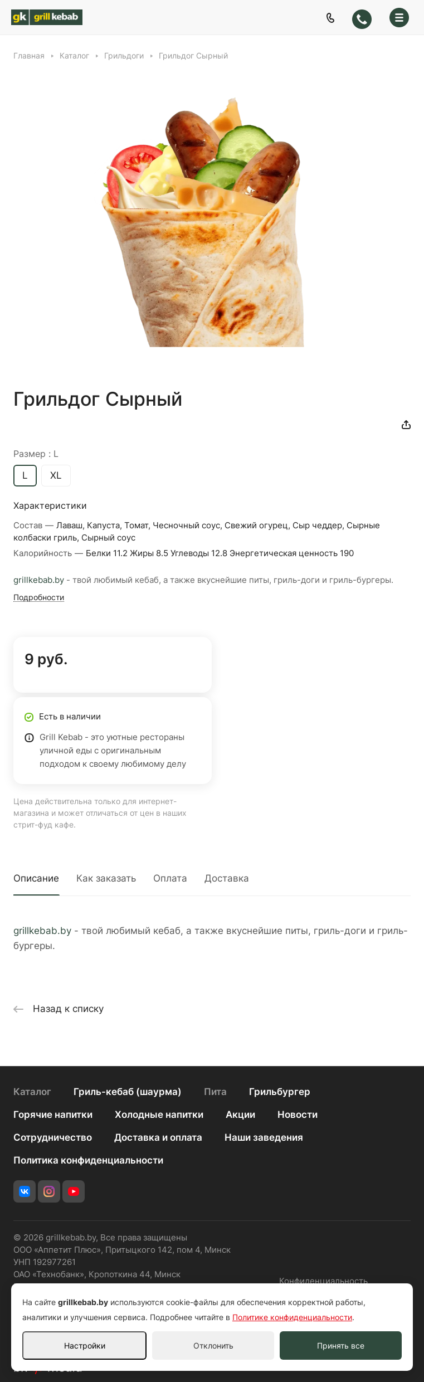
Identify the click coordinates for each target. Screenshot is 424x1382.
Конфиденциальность (323, 1281)
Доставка (226, 878)
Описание (36, 878)
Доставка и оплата (158, 1137)
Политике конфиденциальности (292, 1317)
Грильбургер (279, 1091)
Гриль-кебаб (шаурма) (128, 1091)
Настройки (84, 1345)
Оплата (170, 878)
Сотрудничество (52, 1137)
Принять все (340, 1345)
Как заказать (106, 878)
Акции (240, 1114)
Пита (215, 1091)
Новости (297, 1114)
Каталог (32, 1091)
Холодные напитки (159, 1114)
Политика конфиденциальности (88, 1160)
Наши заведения (264, 1137)
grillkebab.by (38, 580)
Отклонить (213, 1345)
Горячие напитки (52, 1114)
